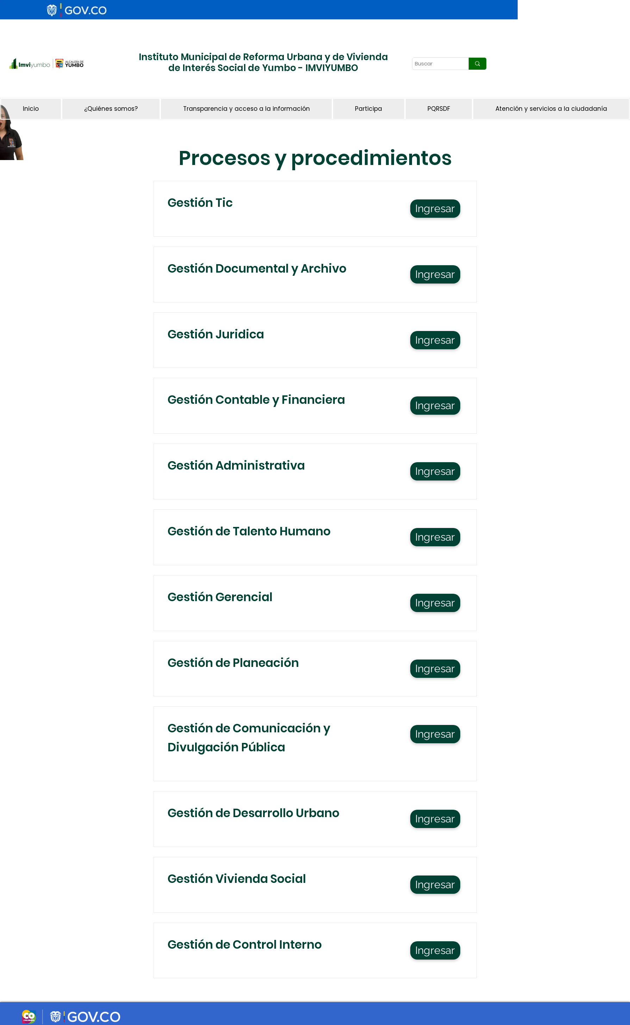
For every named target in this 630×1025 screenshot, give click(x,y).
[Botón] (146, 86)
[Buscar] (434, 64)
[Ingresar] (435, 208)
